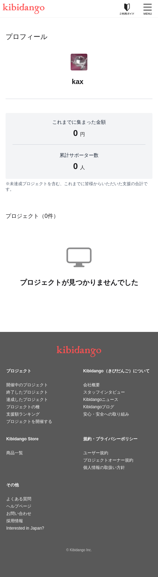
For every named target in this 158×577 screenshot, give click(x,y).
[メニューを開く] (147, 8)
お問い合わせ (18, 513)
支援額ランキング (23, 414)
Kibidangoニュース (100, 399)
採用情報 (14, 520)
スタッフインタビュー (104, 392)
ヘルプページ (18, 506)
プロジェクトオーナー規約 (108, 460)
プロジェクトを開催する (29, 421)
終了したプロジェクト (27, 392)
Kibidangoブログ (98, 406)
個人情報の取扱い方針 (104, 467)
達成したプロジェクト (27, 399)
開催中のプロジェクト (27, 384)
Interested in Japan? (25, 528)
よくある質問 (18, 498)
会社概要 (91, 384)
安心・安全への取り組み (106, 414)
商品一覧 (14, 452)
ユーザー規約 (95, 452)
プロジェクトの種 (23, 406)
